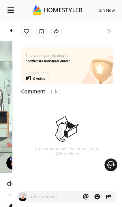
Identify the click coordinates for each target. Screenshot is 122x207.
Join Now (106, 10)
